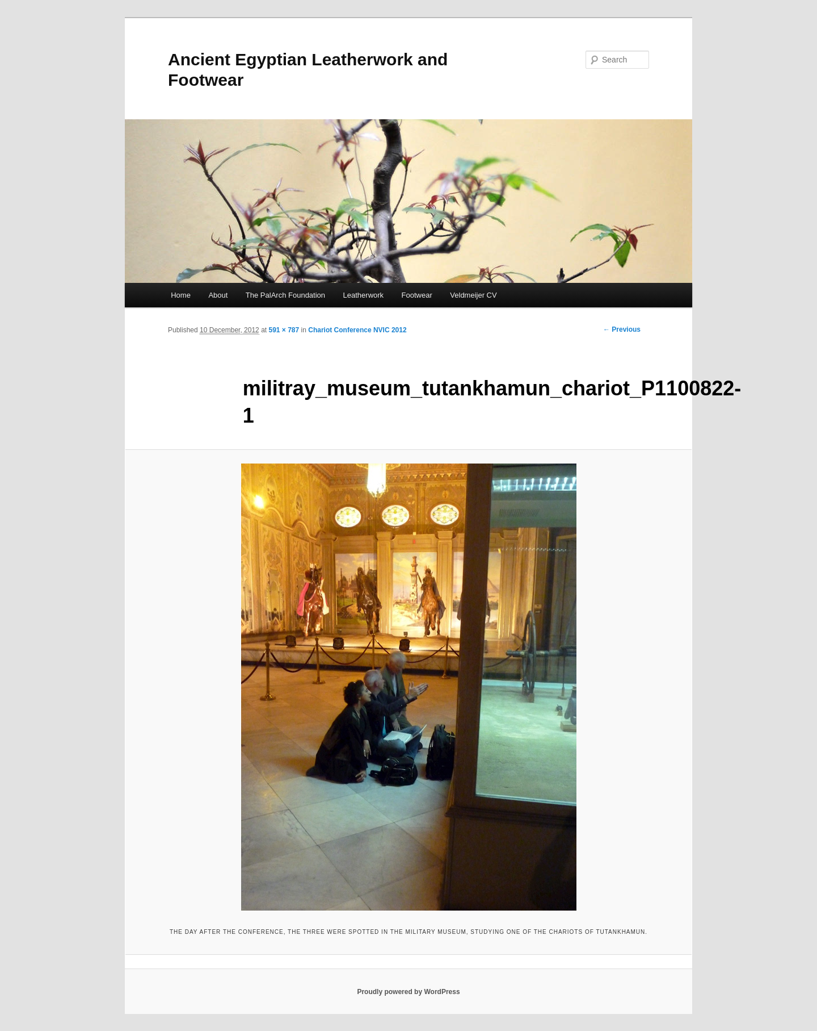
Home (181, 295)
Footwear (417, 295)
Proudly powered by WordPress (408, 992)
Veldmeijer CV (473, 295)
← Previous (622, 329)
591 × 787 (283, 330)
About (218, 295)
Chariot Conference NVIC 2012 (357, 330)
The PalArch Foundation (285, 295)
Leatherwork (363, 295)
